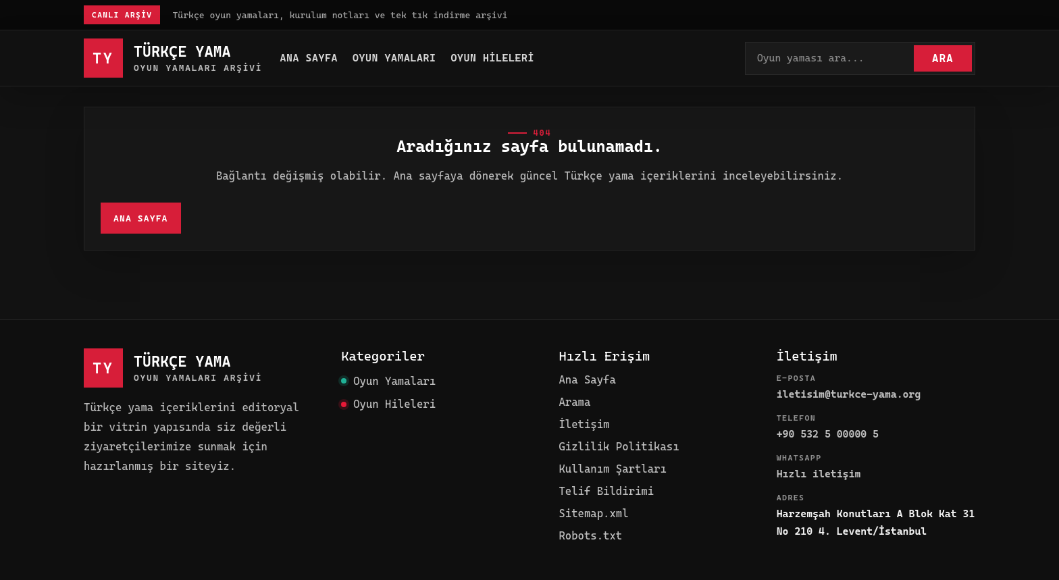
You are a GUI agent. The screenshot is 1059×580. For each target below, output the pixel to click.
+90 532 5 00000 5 (828, 434)
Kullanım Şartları (612, 469)
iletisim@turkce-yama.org (849, 394)
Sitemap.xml (593, 513)
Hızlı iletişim (819, 474)
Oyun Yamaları (394, 58)
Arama (574, 402)
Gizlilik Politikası (619, 446)
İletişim (584, 424)
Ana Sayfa (309, 58)
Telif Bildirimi (606, 491)
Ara (943, 58)
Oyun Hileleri (493, 58)
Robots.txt (590, 535)
